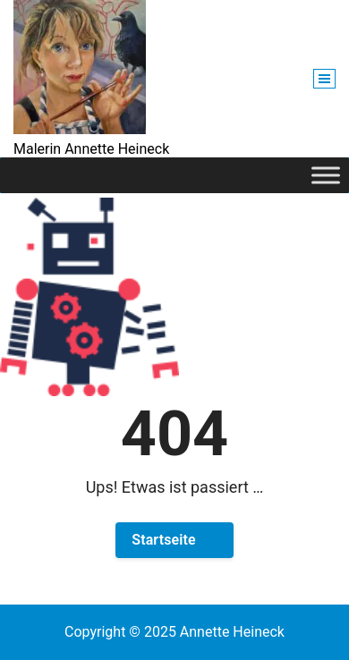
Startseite (163, 539)
